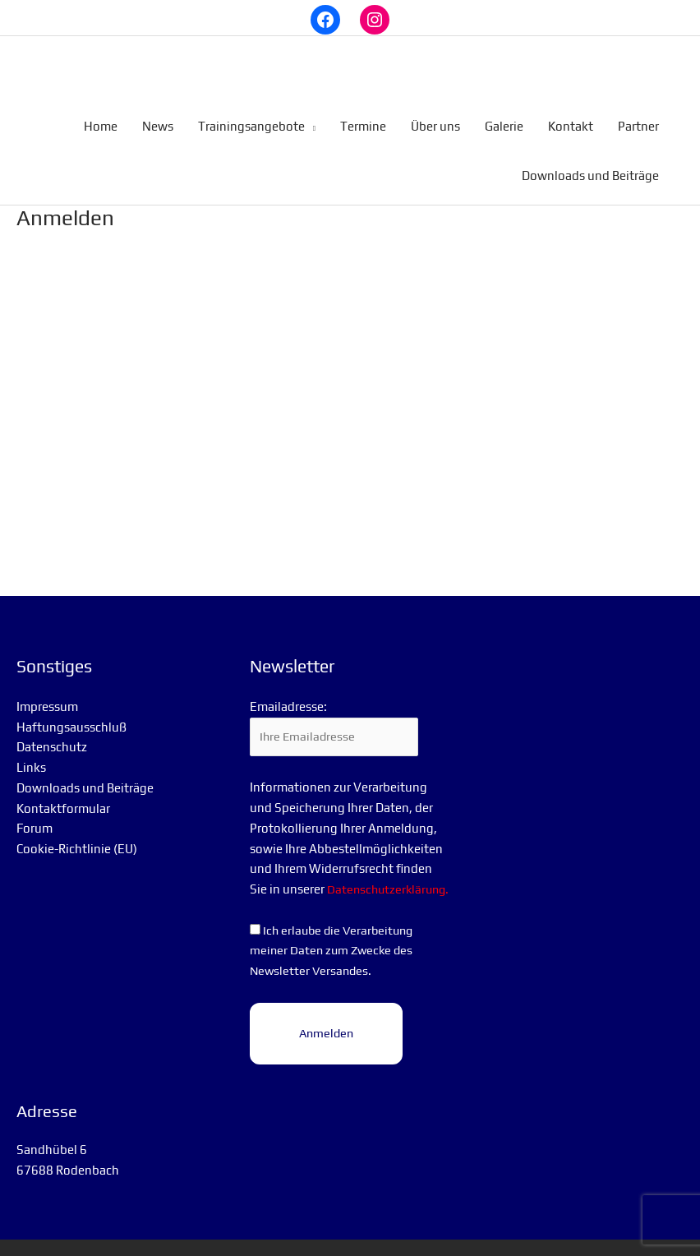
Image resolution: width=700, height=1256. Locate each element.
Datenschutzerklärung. (313, 899)
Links (31, 756)
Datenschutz (51, 735)
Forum (34, 817)
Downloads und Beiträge (85, 776)
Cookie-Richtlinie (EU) (76, 837)
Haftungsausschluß (71, 715)
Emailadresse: (288, 695)
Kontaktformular (63, 796)
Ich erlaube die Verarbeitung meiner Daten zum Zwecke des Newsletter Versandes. (335, 960)
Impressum (47, 695)
